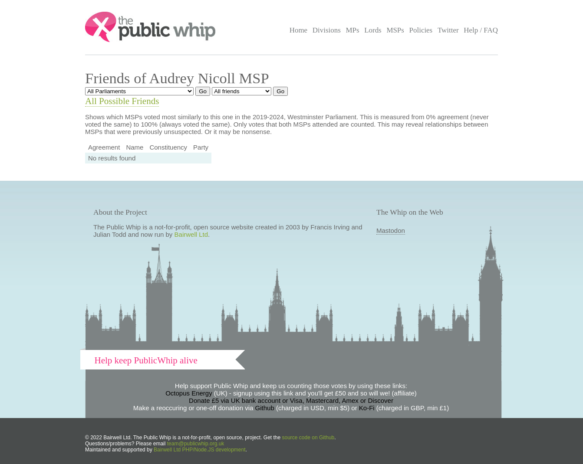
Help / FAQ (481, 30)
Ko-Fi (367, 408)
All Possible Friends (122, 101)
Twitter (448, 30)
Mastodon (390, 230)
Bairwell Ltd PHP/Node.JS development (199, 450)
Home (298, 30)
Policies (421, 30)
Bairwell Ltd (191, 234)
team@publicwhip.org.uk (195, 444)
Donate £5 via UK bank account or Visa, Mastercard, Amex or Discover (291, 400)
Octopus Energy (188, 393)
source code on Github (308, 438)
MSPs (395, 30)
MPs (352, 30)
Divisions (327, 30)
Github (264, 408)
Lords (373, 30)
